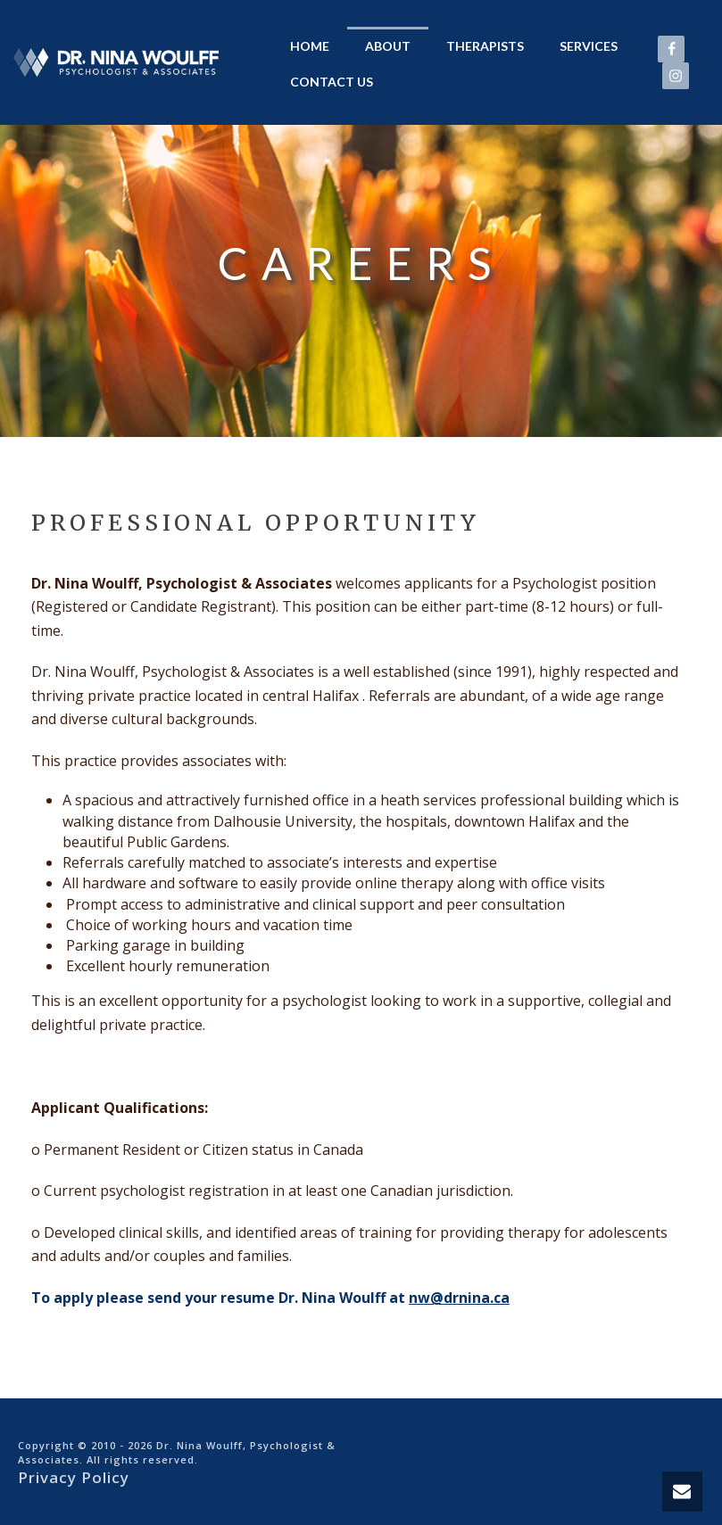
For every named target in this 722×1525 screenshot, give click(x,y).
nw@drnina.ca (459, 1297)
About (388, 46)
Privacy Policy (73, 1477)
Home (309, 46)
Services (589, 46)
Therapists (485, 46)
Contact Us (331, 81)
